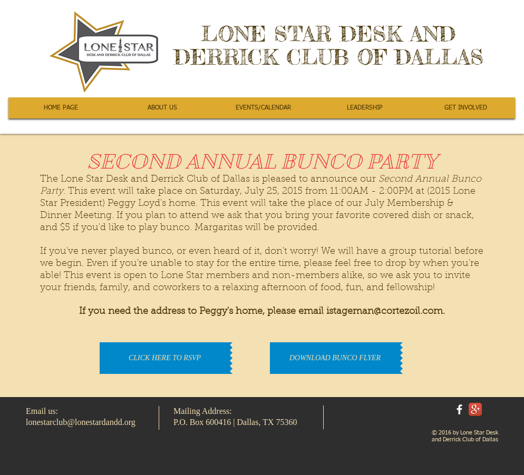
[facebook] (459, 409)
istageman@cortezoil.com (384, 311)
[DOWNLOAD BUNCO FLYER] (335, 358)
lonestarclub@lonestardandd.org (80, 422)
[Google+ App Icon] (475, 409)
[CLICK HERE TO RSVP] (165, 358)
